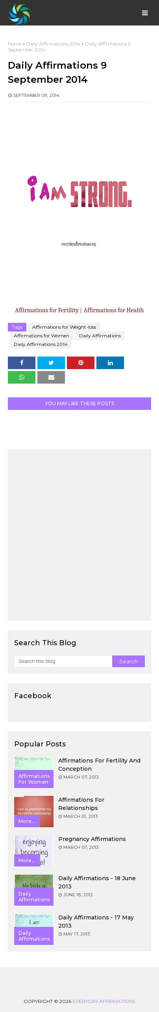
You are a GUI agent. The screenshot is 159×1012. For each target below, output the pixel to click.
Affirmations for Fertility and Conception (99, 764)
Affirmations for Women (41, 336)
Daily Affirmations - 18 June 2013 (97, 882)
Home (15, 44)
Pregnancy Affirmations (92, 839)
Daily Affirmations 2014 (53, 44)
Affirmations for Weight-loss (64, 327)
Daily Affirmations (100, 336)
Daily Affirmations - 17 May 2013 (96, 921)
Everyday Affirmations (103, 1001)
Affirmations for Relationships (81, 804)
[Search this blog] (63, 661)
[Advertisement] (79, 535)
